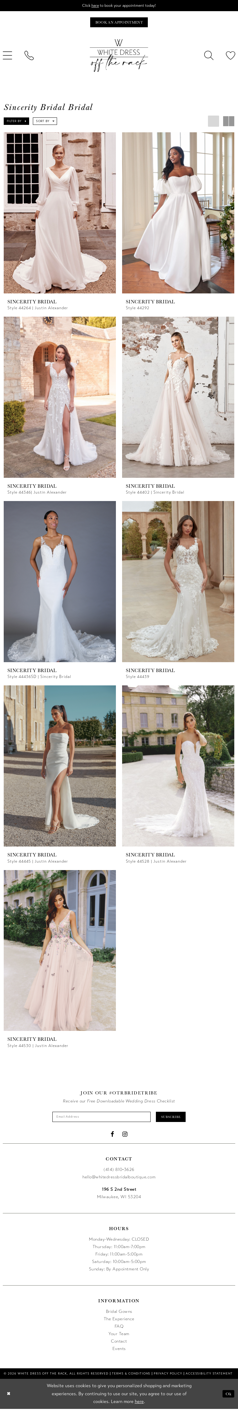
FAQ (119, 1329)
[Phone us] (29, 57)
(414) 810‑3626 (119, 1172)
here (93, 5)
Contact (119, 1344)
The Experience (119, 1321)
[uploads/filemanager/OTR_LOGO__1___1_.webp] (119, 57)
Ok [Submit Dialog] (228, 1397)
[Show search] (209, 57)
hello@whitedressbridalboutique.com (119, 1179)
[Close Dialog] (9, 1396)
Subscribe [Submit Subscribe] (176, 1119)
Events (119, 1351)
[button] (16, 122)
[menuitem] (29, 57)
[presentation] (60, 214)
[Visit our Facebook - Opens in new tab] (112, 1137)
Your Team (119, 1336)
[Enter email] (99, 1119)
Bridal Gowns (119, 1314)
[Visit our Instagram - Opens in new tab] (125, 1137)
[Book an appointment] (119, 23)
